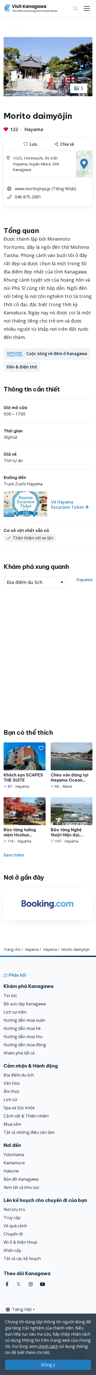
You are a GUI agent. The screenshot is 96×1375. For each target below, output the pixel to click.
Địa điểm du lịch (19, 1075)
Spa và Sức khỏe (19, 1108)
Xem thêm (14, 855)
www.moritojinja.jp (32, 188)
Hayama (33, 129)
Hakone (11, 1171)
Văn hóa (11, 1083)
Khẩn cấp (12, 1250)
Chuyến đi (13, 1234)
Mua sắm (12, 1124)
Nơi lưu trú (14, 1209)
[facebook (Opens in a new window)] (7, 1284)
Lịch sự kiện (15, 1012)
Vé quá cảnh (15, 1226)
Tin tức (10, 995)
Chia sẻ (64, 144)
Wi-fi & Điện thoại (20, 1242)
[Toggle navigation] (87, 8)
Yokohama (14, 1154)
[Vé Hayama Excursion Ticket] (48, 504)
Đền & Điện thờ (22, 367)
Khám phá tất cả (19, 1053)
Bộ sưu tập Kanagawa (25, 1004)
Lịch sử (10, 1099)
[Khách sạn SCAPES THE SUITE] (25, 765)
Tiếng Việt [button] (19, 1309)
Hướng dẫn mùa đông (25, 1045)
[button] (41, 748)
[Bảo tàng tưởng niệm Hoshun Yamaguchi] (25, 820)
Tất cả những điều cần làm (29, 1132)
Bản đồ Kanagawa (21, 1179)
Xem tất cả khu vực (21, 1187)
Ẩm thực (11, 1091)
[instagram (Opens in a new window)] (31, 1284)
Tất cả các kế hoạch (22, 1258)
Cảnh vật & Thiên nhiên (26, 1116)
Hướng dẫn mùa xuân (24, 1020)
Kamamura (14, 1163)
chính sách (48, 1346)
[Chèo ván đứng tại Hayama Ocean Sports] (72, 765)
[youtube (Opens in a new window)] (42, 1284)
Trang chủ (12, 949)
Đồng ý (48, 1365)
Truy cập (12, 1217)
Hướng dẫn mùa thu (23, 1036)
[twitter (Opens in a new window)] (19, 1284)
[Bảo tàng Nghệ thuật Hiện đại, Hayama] (72, 820)
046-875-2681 (28, 197)
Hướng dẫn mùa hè (22, 1028)
